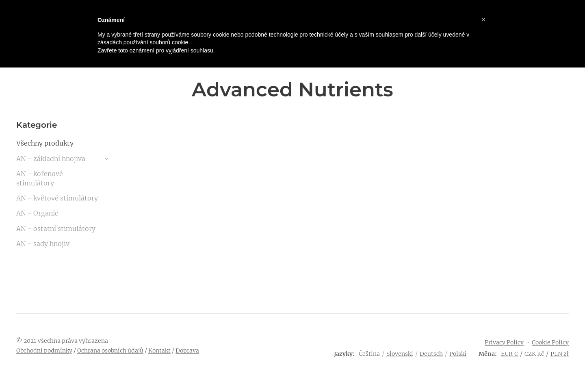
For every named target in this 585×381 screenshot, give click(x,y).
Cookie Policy (550, 342)
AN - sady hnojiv (42, 243)
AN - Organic (37, 213)
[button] (483, 19)
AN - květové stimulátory (57, 198)
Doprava (187, 350)
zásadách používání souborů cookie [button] (143, 42)
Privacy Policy (504, 342)
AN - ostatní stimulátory (55, 228)
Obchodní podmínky (44, 350)
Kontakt (159, 350)
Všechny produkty (45, 143)
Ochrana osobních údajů (110, 350)
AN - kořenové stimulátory (39, 178)
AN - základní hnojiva (50, 159)
